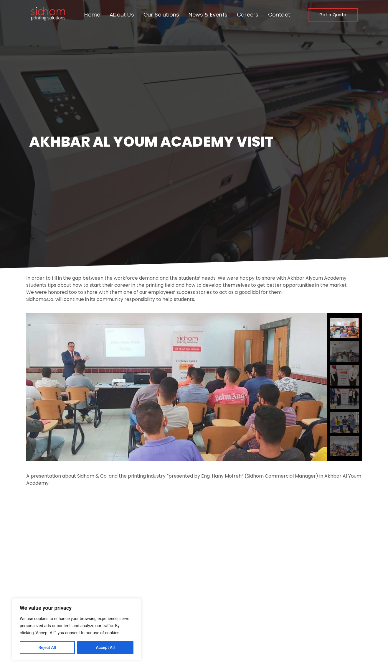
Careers (247, 14)
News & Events (208, 14)
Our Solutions (161, 14)
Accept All (105, 647)
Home (92, 14)
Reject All (47, 647)
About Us (122, 14)
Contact (279, 14)
